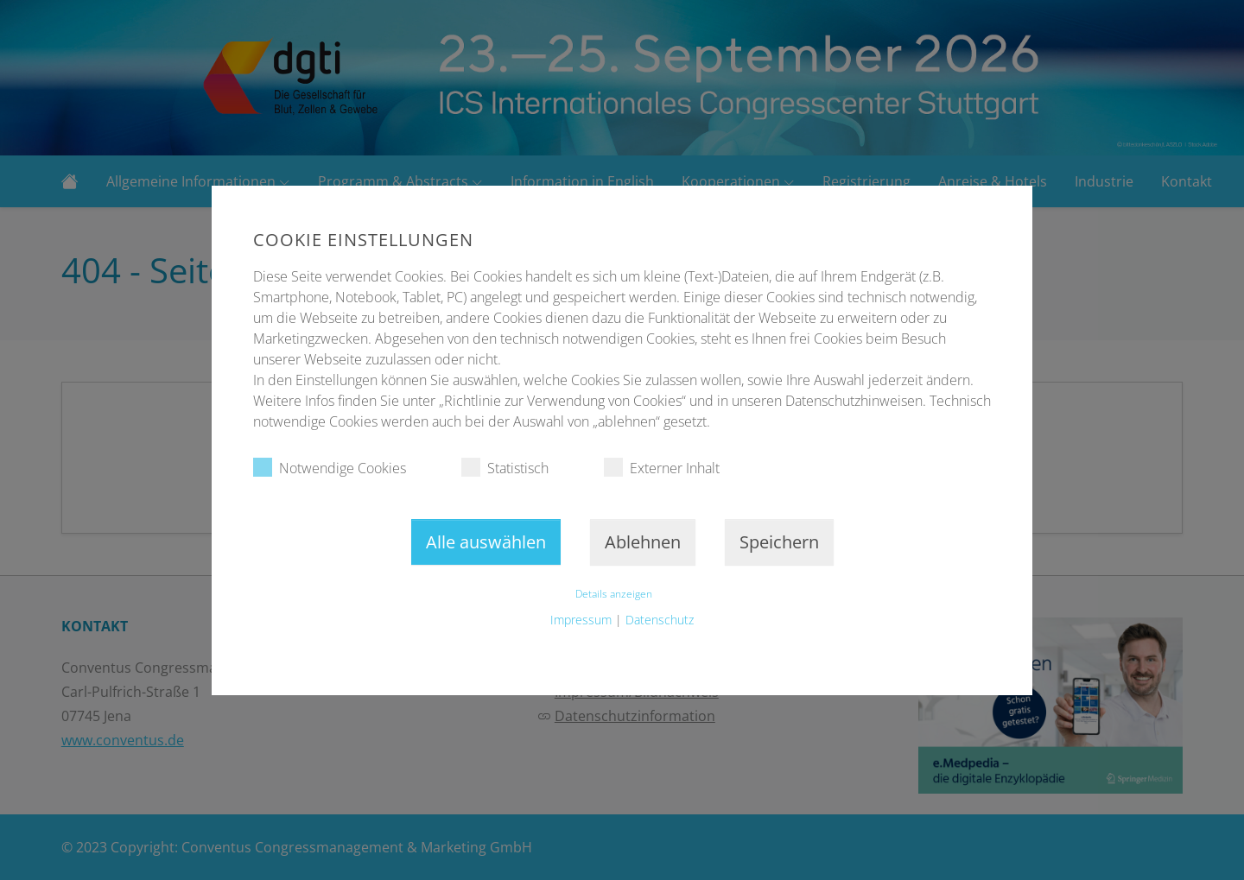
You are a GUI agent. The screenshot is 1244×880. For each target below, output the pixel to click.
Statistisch (505, 468)
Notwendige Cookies (329, 468)
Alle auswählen (486, 542)
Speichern (779, 542)
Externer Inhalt (662, 468)
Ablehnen (643, 542)
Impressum (581, 619)
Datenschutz (659, 619)
